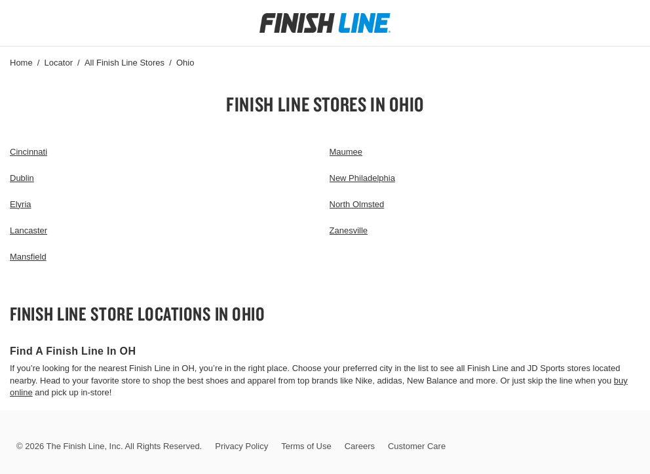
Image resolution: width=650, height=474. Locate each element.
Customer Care (417, 446)
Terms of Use (306, 446)
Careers (360, 446)
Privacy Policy (241, 446)
